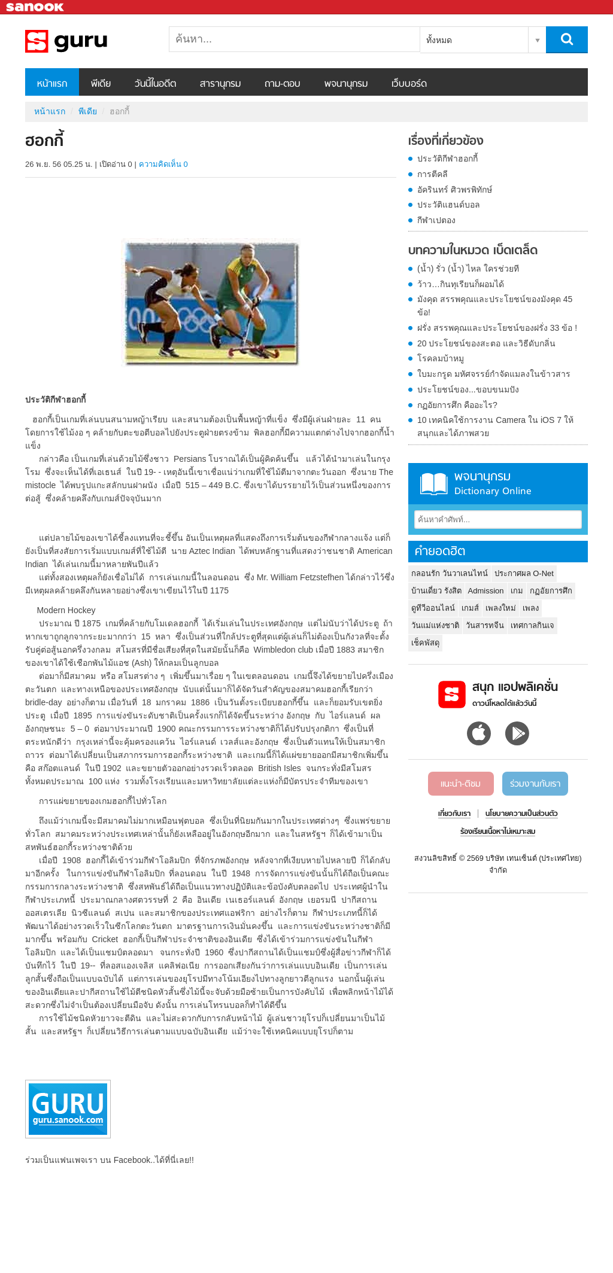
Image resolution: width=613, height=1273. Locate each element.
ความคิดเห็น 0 (163, 164)
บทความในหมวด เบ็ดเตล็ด (473, 251)
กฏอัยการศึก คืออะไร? (457, 405)
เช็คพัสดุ (425, 642)
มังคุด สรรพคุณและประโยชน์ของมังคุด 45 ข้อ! (494, 305)
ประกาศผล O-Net (524, 573)
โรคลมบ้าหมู (440, 358)
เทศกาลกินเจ (532, 625)
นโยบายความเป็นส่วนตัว (521, 814)
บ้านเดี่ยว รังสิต (436, 590)
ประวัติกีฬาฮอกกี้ (447, 158)
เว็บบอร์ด (409, 84)
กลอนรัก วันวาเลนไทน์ (449, 573)
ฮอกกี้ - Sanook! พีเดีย (88, 41)
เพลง (531, 608)
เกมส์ (470, 608)
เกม (517, 590)
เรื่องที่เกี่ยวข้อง (446, 142)
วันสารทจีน (485, 625)
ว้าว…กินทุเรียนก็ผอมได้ (460, 284)
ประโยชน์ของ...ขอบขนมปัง (468, 389)
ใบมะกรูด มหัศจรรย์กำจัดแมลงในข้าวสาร (493, 374)
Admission (486, 590)
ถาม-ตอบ (283, 84)
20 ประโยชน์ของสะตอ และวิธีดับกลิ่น (486, 343)
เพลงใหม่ (500, 608)
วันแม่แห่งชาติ (435, 625)
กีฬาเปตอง (436, 220)
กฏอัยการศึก (551, 590)
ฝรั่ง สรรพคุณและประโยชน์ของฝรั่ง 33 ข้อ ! (497, 328)
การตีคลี (432, 174)
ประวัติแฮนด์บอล (448, 204)
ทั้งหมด (439, 40)
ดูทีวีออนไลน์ (433, 608)
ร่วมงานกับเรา (535, 784)
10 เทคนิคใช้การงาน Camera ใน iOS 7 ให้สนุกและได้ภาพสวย (495, 426)
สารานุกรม (220, 84)
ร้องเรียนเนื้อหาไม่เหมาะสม (497, 832)
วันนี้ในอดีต (155, 84)
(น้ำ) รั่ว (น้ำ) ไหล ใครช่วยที (468, 268)
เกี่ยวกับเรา (454, 814)
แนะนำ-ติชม (461, 784)
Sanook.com (36, 7)
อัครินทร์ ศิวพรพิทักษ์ (454, 189)
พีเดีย (101, 84)
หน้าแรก (52, 84)
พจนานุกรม (346, 84)
